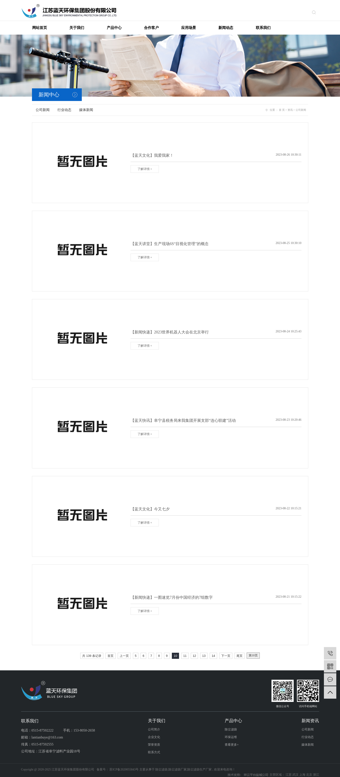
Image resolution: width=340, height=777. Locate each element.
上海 (302, 771)
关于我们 (76, 24)
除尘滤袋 (231, 725)
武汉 (295, 771)
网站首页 (39, 24)
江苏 (289, 771)
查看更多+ (232, 741)
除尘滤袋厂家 (177, 765)
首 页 (282, 106)
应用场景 (188, 24)
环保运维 (231, 733)
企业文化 (154, 733)
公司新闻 (43, 106)
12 (194, 652)
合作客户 (151, 24)
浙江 (316, 771)
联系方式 (154, 748)
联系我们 (263, 24)
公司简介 (154, 725)
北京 (309, 771)
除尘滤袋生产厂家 (199, 765)
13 (204, 652)
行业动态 (64, 106)
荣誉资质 (154, 741)
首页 (110, 652)
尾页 (239, 652)
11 (185, 652)
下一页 (225, 652)
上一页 (124, 652)
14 (213, 652)
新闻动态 (225, 24)
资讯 (290, 106)
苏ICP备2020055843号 (124, 765)
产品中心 (114, 24)
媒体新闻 (86, 106)
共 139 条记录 (91, 652)
